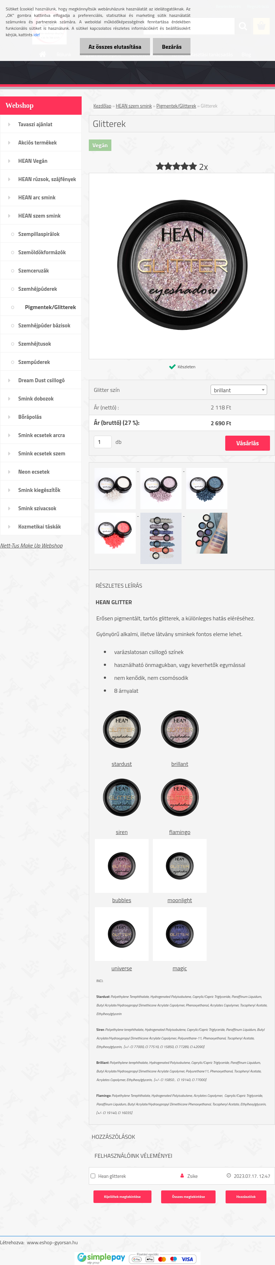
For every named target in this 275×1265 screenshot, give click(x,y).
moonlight (180, 900)
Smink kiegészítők (39, 490)
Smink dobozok (36, 398)
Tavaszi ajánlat (35, 124)
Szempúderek (34, 362)
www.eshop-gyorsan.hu (52, 1242)
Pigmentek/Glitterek (50, 307)
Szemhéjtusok (34, 344)
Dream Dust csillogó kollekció (41, 382)
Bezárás (172, 46)
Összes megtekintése (188, 1196)
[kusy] (103, 442)
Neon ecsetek (33, 472)
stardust (122, 763)
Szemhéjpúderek (37, 289)
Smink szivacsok (37, 508)
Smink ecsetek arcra (41, 435)
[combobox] (239, 390)
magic (180, 968)
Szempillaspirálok (38, 234)
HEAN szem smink (39, 216)
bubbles (121, 900)
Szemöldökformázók (42, 252)
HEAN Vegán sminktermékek (36, 163)
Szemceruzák (33, 270)
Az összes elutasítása (114, 46)
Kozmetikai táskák (39, 526)
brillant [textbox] (222, 390)
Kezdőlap (102, 105)
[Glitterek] (182, 176)
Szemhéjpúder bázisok (44, 325)
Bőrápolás (30, 417)
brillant (179, 763)
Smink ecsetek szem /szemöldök (41, 455)
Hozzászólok (246, 1196)
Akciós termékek (37, 142)
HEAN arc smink (37, 197)
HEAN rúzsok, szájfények (47, 179)
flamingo (179, 832)
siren (122, 832)
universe (121, 968)
